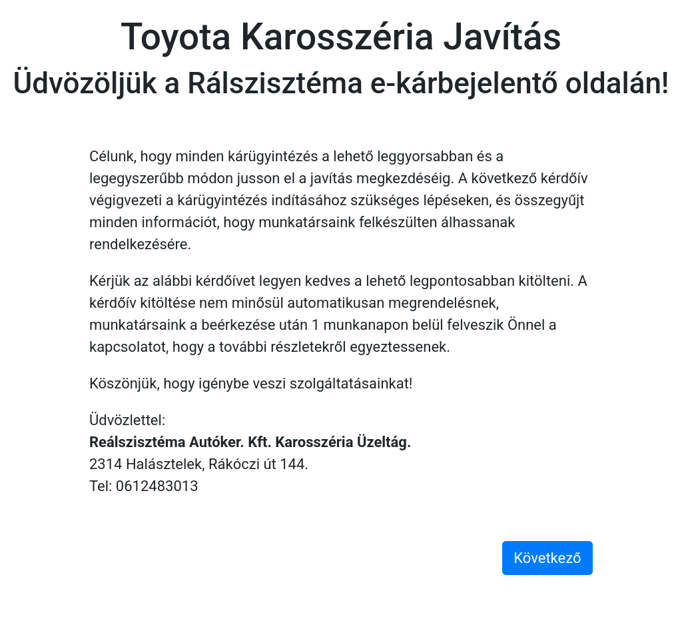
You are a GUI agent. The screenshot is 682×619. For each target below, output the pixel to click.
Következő (547, 558)
